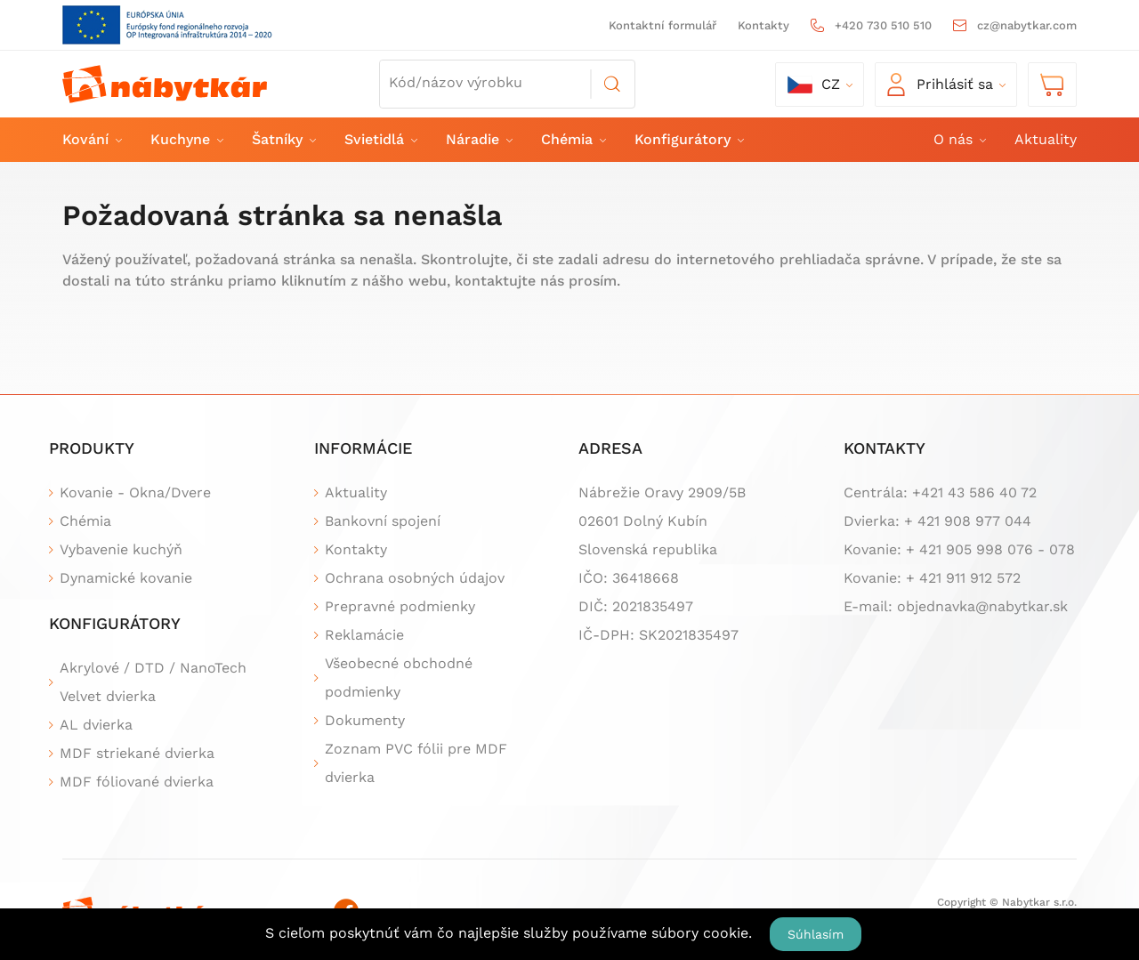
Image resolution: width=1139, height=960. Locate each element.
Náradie (478, 139)
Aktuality (1045, 139)
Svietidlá (380, 139)
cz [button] (814, 84)
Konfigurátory (688, 139)
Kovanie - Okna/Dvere (135, 492)
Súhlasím (816, 934)
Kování (91, 139)
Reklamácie (364, 634)
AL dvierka (96, 724)
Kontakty (763, 25)
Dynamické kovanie (126, 577)
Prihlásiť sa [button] (940, 84)
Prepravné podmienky (400, 606)
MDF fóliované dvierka (137, 781)
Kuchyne (186, 139)
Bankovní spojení (382, 520)
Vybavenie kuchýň (121, 549)
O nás (958, 139)
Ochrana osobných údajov (415, 577)
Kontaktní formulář (662, 25)
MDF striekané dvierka (137, 753)
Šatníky (283, 139)
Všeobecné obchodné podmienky (399, 677)
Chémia (572, 139)
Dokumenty (365, 720)
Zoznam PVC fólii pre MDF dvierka (416, 763)
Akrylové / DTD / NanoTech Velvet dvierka (153, 682)
